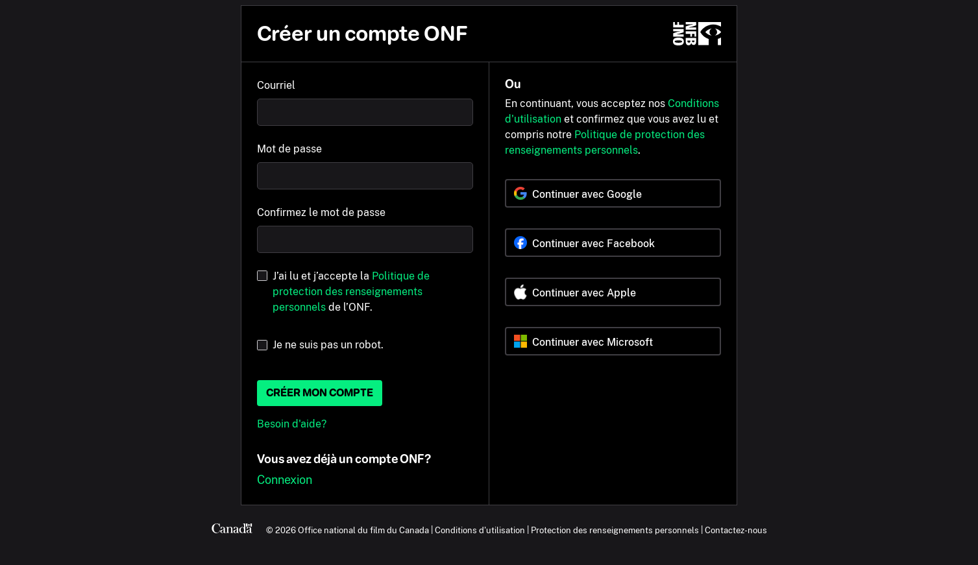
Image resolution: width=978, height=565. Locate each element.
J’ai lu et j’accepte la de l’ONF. (351, 291)
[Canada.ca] (232, 530)
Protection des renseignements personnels (615, 530)
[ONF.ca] (697, 33)
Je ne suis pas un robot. (328, 345)
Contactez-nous (736, 530)
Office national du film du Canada (363, 530)
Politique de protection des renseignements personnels (351, 291)
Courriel (276, 85)
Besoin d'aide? (291, 424)
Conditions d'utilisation (480, 530)
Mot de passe (289, 149)
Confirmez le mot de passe (321, 212)
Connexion (284, 480)
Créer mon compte (319, 393)
